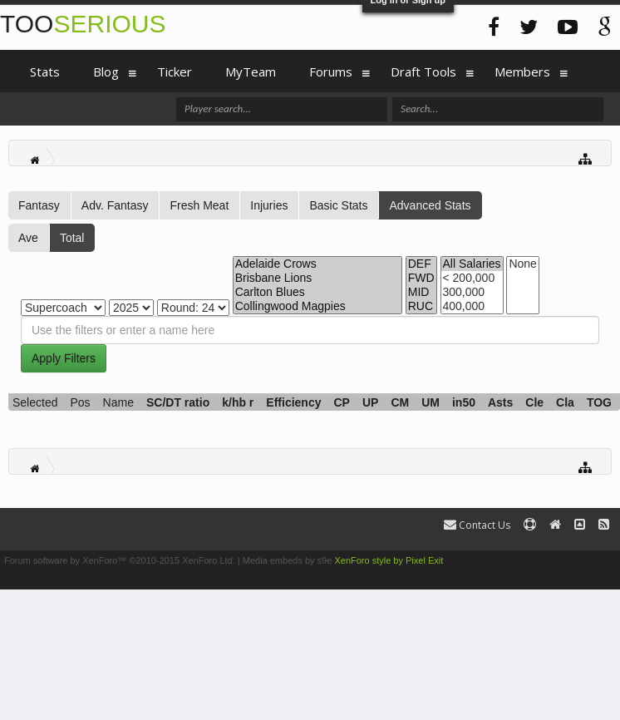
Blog (106, 71)
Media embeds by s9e (287, 560)
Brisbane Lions (317, 278)
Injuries (269, 205)
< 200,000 (472, 278)
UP (370, 402)
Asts (500, 402)
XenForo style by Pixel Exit (388, 560)
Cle (534, 402)
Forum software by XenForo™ (119, 560)
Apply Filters (64, 358)
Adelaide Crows (317, 264)
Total (72, 237)
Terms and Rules (581, 560)
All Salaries (472, 264)
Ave (28, 237)
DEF (421, 264)
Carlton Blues (317, 292)
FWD (421, 278)
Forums (330, 71)
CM (400, 402)
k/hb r (237, 402)
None (522, 264)
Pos (80, 402)
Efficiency (293, 402)
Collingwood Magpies (317, 306)
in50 (463, 402)
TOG (599, 402)
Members (522, 71)
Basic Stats (338, 205)
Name (118, 402)
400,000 (472, 306)
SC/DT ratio (177, 402)
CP (341, 402)
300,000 (472, 292)
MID (421, 292)
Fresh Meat (199, 205)
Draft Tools (423, 71)
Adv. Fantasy (115, 205)
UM (430, 402)
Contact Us (477, 525)
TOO (82, 23)
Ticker (174, 71)
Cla (565, 402)
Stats (45, 71)
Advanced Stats (429, 205)
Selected (34, 402)
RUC (421, 306)
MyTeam (250, 71)
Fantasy (39, 205)
